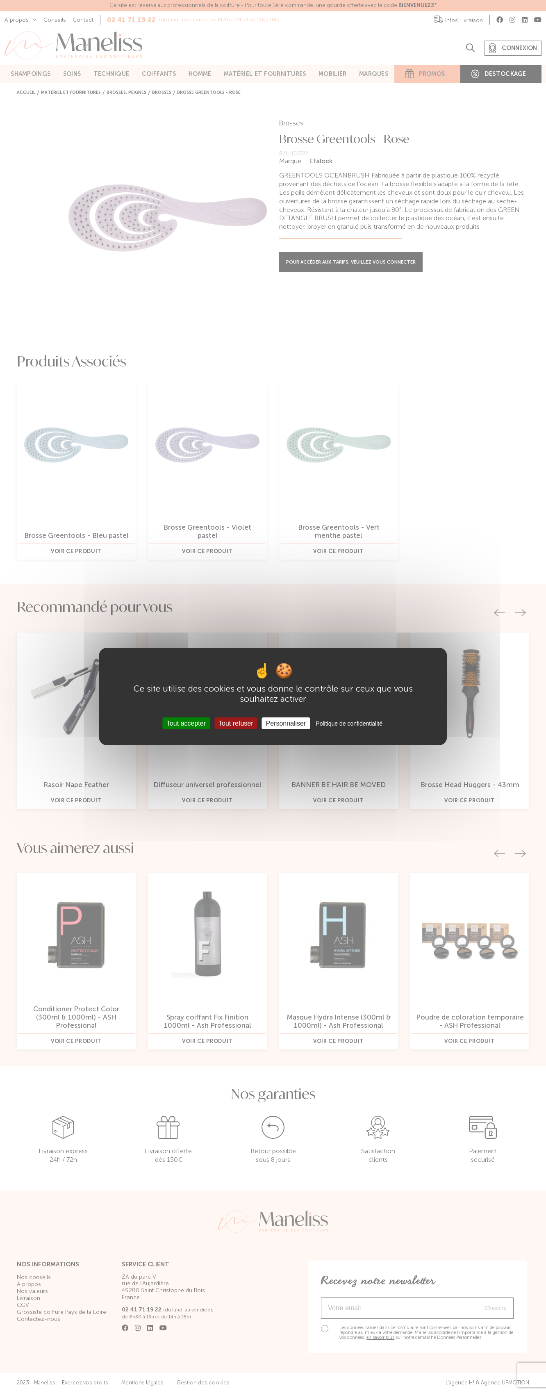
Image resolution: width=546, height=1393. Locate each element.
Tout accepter (186, 723)
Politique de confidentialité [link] (349, 723)
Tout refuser (235, 723)
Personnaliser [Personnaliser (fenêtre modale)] (286, 723)
